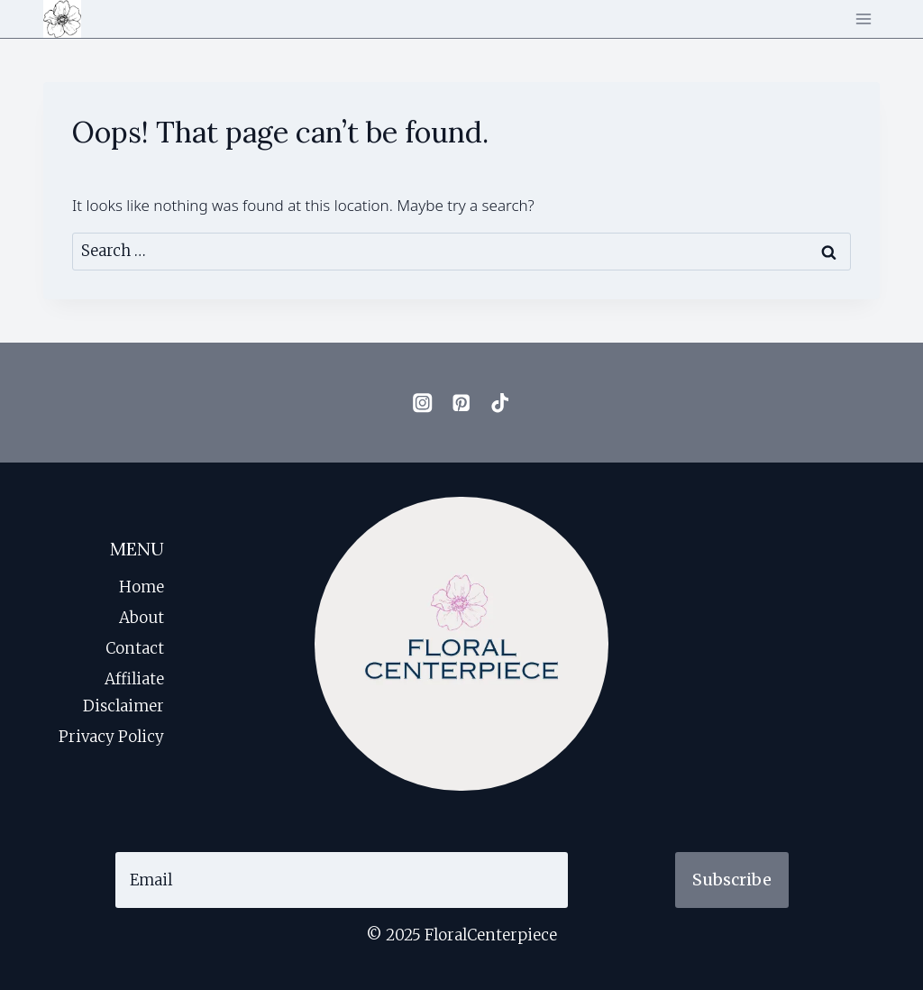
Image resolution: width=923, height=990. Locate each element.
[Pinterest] (462, 402)
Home (141, 587)
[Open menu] (863, 18)
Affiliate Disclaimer (123, 693)
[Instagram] (423, 402)
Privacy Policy (111, 737)
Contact (134, 648)
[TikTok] (499, 402)
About (141, 618)
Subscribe (732, 879)
